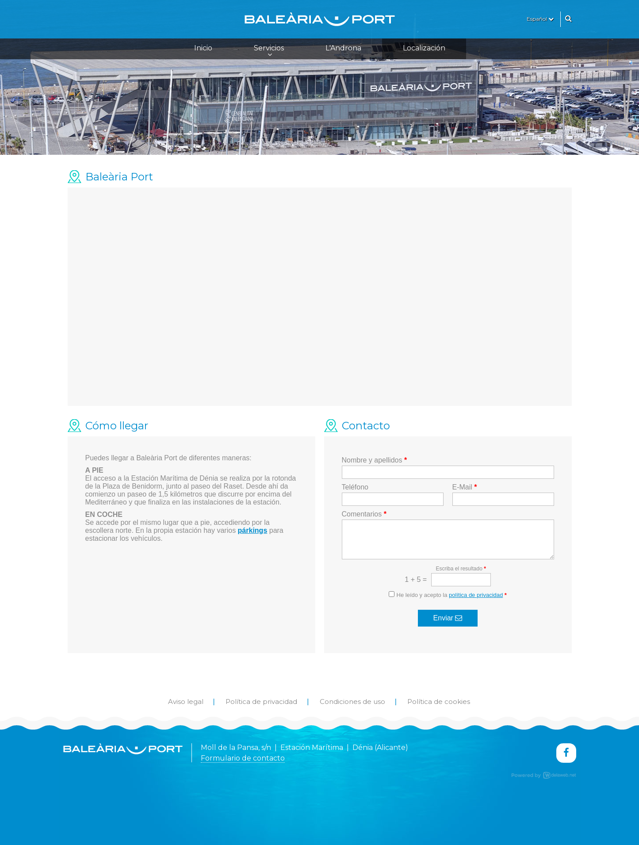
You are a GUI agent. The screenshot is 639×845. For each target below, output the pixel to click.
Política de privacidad (261, 701)
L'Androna (343, 48)
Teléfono (355, 487)
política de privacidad (476, 595)
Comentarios (364, 514)
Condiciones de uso (352, 701)
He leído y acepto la (452, 595)
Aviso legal (185, 701)
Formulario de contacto (243, 758)
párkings (253, 530)
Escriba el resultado (461, 569)
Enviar (448, 618)
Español (540, 18)
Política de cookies (438, 701)
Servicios (269, 51)
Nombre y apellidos (374, 460)
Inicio (203, 48)
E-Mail (464, 487)
